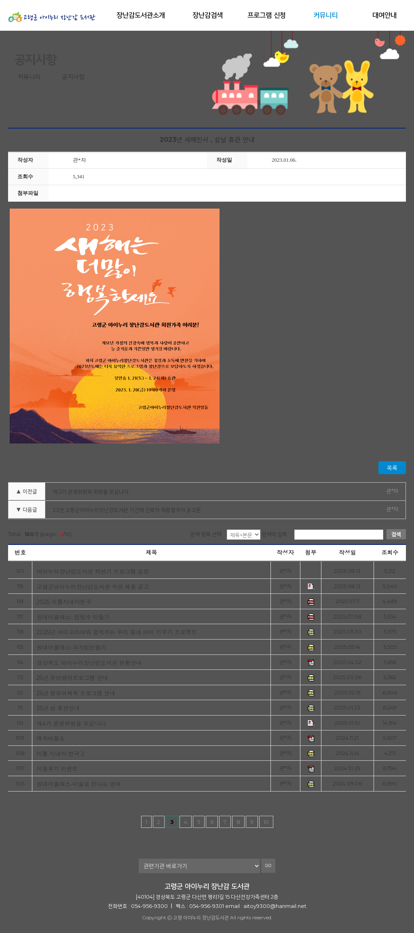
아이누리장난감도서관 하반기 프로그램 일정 (92, 571)
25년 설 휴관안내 (58, 708)
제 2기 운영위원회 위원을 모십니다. (91, 491)
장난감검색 (207, 15)
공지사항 (73, 76)
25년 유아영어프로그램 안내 (72, 677)
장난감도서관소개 (140, 15)
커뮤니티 (325, 15)
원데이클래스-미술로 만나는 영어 (78, 784)
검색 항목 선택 (206, 534)
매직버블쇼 (50, 738)
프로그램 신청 (266, 15)
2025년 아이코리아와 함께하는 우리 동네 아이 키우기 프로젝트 (116, 632)
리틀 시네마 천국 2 (60, 753)
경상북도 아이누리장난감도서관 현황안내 (89, 662)
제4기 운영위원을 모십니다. (71, 723)
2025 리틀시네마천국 (63, 601)
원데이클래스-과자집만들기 (71, 647)
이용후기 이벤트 (57, 768)
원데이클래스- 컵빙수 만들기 (73, 617)
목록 (392, 467)
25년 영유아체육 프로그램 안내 (75, 693)
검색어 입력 (274, 534)
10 (266, 822)
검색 (396, 534)
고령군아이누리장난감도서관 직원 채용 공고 (92, 586)
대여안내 (384, 15)
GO (268, 865)
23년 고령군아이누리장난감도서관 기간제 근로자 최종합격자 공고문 (127, 510)
